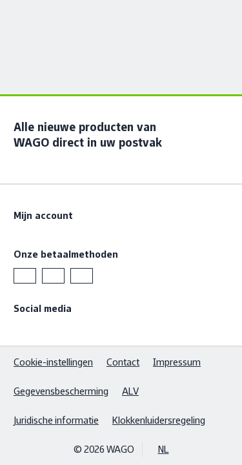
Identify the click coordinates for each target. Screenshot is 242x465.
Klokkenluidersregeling (158, 420)
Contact (122, 361)
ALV (130, 391)
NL (163, 449)
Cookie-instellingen (53, 361)
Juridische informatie (56, 420)
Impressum (177, 361)
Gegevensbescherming (61, 391)
